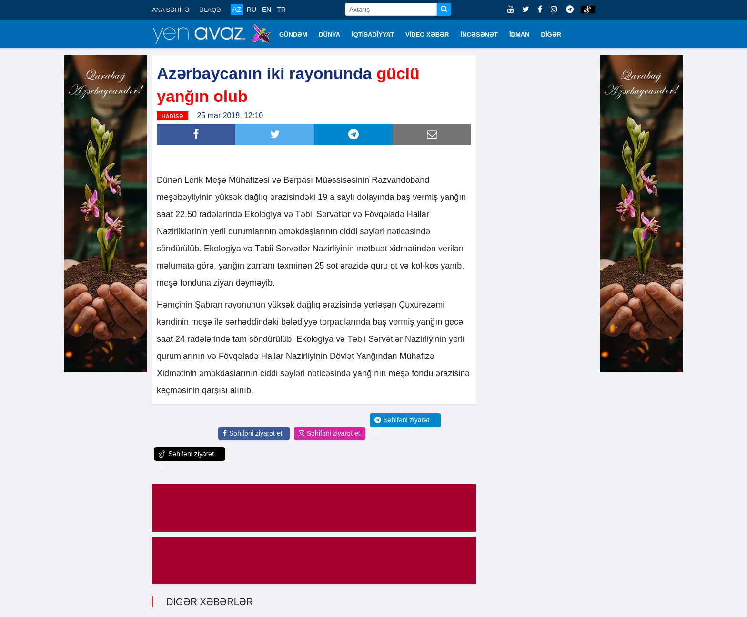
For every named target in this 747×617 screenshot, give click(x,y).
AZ (236, 9)
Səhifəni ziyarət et (253, 433)
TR (281, 9)
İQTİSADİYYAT (373, 34)
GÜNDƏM (293, 34)
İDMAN (519, 34)
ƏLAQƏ (210, 9)
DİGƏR (551, 34)
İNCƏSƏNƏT (479, 34)
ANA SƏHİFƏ (171, 9)
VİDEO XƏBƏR (427, 34)
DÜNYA (329, 34)
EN (266, 9)
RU (251, 9)
